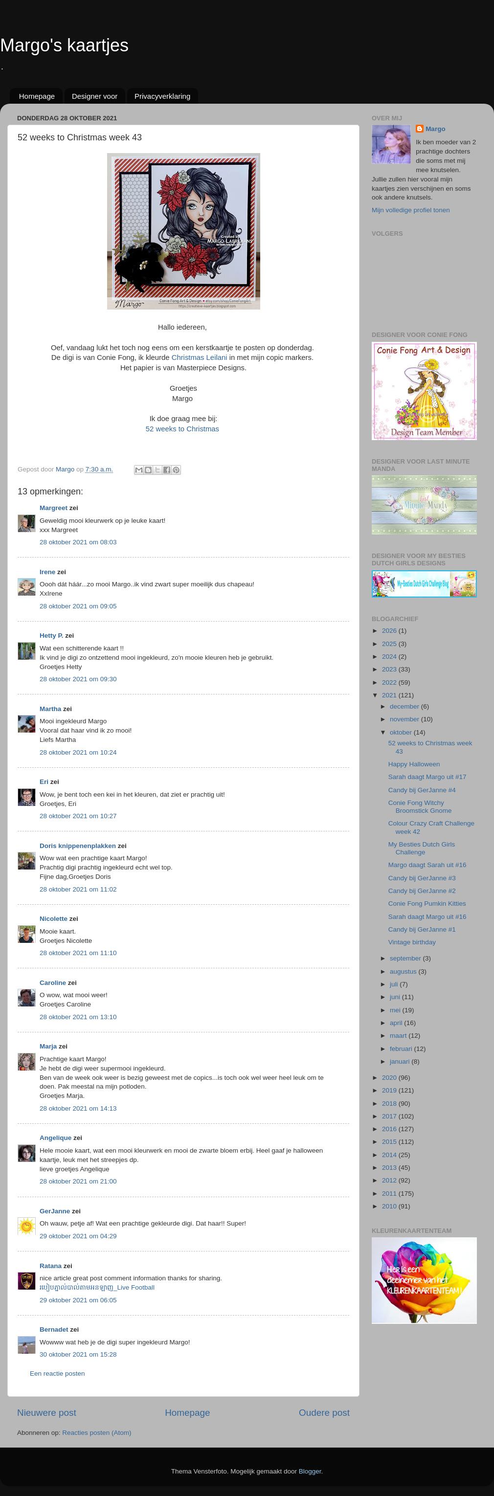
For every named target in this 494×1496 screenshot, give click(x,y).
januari (400, 1061)
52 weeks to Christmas (182, 429)
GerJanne (55, 1211)
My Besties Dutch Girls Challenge (421, 848)
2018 (390, 1103)
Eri (45, 781)
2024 (390, 656)
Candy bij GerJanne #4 (422, 790)
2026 (390, 630)
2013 (390, 1167)
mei (396, 1010)
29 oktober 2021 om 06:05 (78, 1300)
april (397, 1023)
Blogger (310, 1471)
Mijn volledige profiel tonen (411, 210)
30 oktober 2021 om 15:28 (78, 1354)
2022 (390, 682)
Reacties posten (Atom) (96, 1432)
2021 (390, 695)
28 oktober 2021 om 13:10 (78, 1017)
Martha (50, 709)
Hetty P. (52, 635)
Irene (47, 572)
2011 (390, 1193)
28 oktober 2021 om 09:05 (78, 606)
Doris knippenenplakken (78, 845)
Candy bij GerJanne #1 (422, 929)
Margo (436, 129)
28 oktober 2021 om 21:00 (78, 1181)
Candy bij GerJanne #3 (422, 878)
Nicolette (53, 918)
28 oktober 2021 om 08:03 (78, 542)
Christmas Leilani (199, 357)
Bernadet (54, 1329)
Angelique (55, 1137)
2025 (390, 644)
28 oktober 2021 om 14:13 (78, 1108)
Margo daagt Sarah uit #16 (427, 865)
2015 (390, 1141)
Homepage (37, 96)
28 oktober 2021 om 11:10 (78, 953)
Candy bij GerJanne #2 (422, 890)
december (405, 706)
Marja (48, 1046)
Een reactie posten (57, 1373)
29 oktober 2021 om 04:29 (78, 1236)
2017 (390, 1116)
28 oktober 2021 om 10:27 (78, 816)
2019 (390, 1090)
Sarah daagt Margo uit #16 (427, 916)
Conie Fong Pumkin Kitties (427, 903)
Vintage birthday (412, 942)
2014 (390, 1155)
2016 (390, 1129)
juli (395, 984)
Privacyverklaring (162, 96)
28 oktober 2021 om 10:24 (78, 752)
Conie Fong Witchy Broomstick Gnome (420, 806)
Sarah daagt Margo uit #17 (427, 777)
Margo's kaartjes (64, 45)
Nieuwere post (46, 1412)
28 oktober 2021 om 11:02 (78, 889)
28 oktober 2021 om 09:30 (78, 679)
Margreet (53, 508)
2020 (390, 1077)
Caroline (53, 982)
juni (396, 997)
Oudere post (324, 1412)
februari (402, 1048)
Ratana (51, 1266)
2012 (390, 1180)
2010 (390, 1206)
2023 (390, 669)
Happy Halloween (414, 764)
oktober (402, 732)
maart (399, 1035)
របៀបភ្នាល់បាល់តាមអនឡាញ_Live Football (97, 1287)
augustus (404, 971)
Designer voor (94, 96)
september (406, 958)
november (405, 719)
